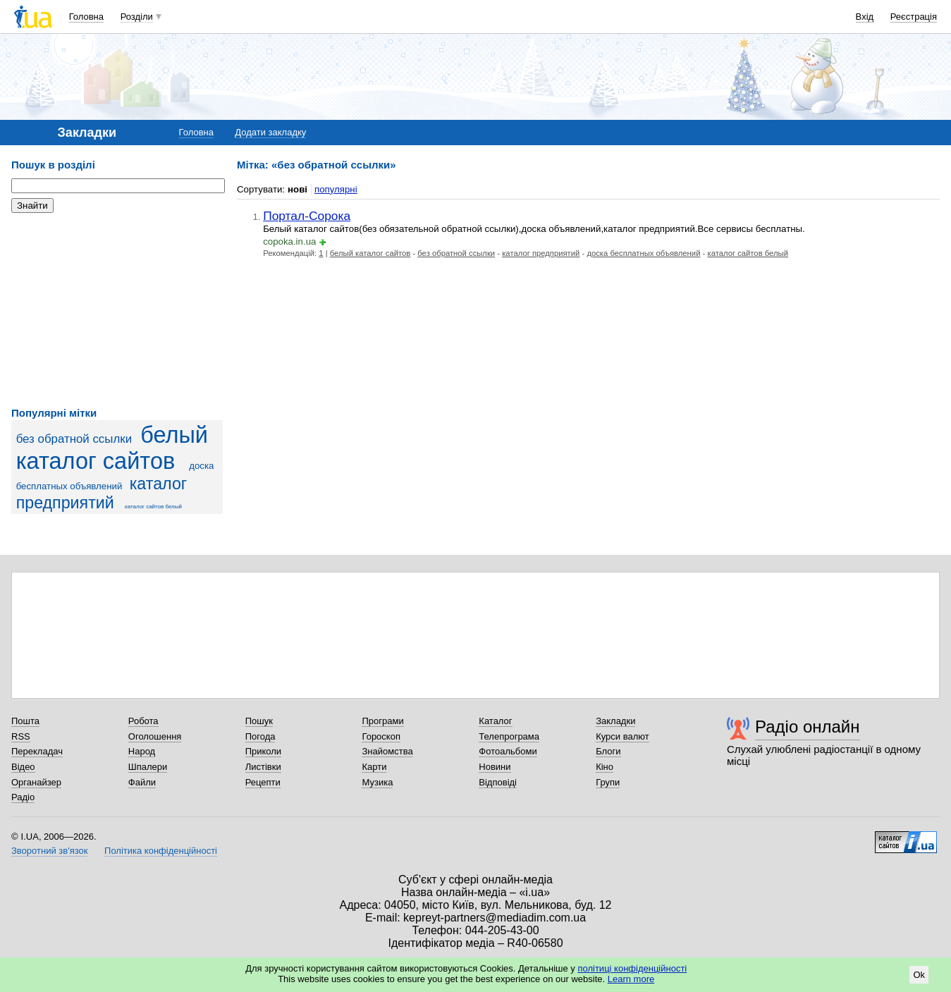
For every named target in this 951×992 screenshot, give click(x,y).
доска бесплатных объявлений (643, 253)
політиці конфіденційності (632, 968)
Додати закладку (270, 132)
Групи (608, 782)
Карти (374, 766)
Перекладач (37, 751)
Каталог (495, 721)
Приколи (263, 751)
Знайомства (387, 751)
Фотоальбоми (507, 751)
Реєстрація (913, 16)
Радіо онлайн (807, 726)
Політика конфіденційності (160, 850)
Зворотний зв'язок (49, 850)
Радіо (23, 797)
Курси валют (622, 736)
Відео (23, 766)
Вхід (865, 16)
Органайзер (36, 782)
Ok (919, 974)
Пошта (25, 721)
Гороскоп (381, 736)
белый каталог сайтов (112, 448)
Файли (142, 782)
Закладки (615, 721)
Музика (377, 782)
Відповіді (498, 782)
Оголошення (155, 736)
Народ (141, 751)
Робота (143, 721)
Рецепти (263, 782)
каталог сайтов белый (153, 506)
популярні (335, 189)
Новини (494, 766)
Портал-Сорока (306, 216)
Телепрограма (509, 736)
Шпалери (148, 766)
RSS (20, 736)
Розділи (137, 16)
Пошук (259, 721)
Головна (86, 16)
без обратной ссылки (74, 439)
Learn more (631, 979)
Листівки (263, 766)
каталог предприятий (102, 493)
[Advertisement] (117, 310)
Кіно (604, 766)
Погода (260, 736)
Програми (382, 721)
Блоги (608, 751)
